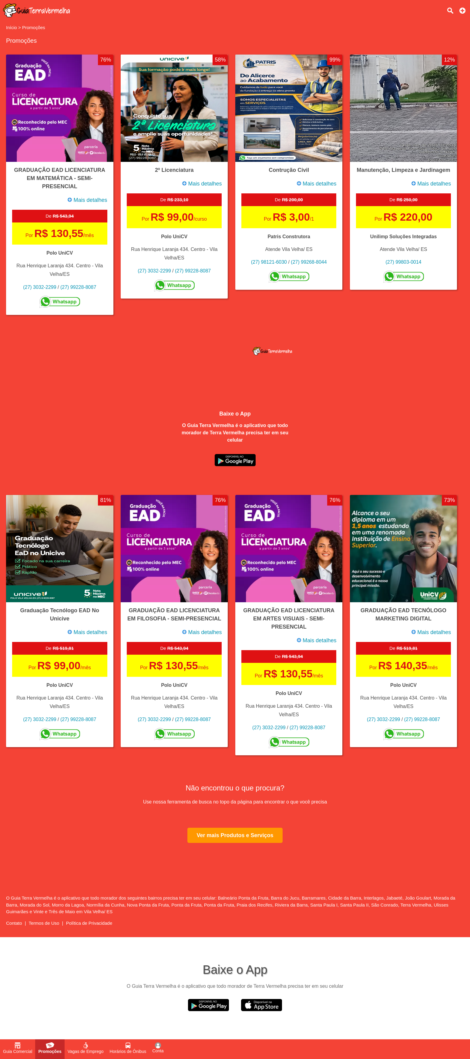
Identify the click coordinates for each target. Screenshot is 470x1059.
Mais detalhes (87, 200)
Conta (157, 1047)
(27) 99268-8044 (309, 262)
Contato (14, 923)
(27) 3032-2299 (39, 287)
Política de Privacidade (89, 923)
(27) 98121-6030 (269, 262)
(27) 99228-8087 (78, 287)
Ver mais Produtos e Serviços (234, 835)
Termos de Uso (44, 923)
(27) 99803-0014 (403, 262)
